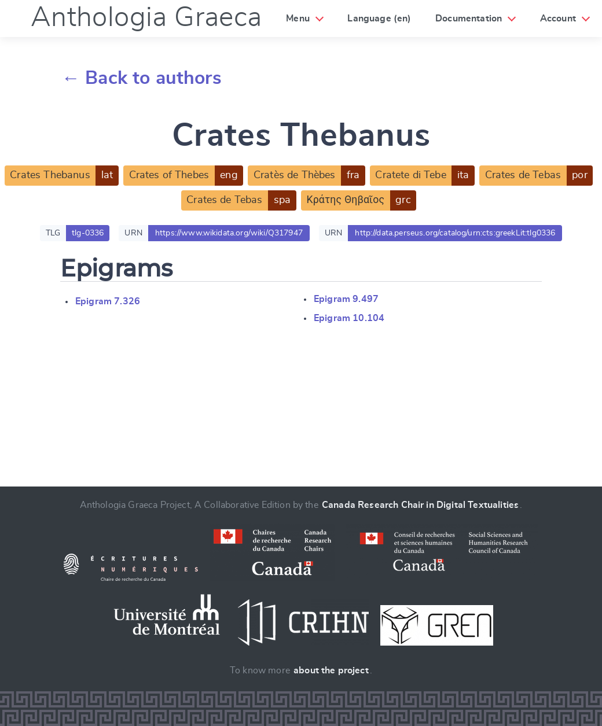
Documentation (468, 18)
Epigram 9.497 (346, 299)
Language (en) (379, 18)
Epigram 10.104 (349, 318)
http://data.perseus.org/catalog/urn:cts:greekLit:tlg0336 (455, 233)
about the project (331, 670)
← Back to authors (141, 78)
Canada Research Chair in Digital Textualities (420, 505)
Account (558, 18)
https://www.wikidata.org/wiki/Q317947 (229, 233)
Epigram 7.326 (107, 301)
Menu (298, 18)
